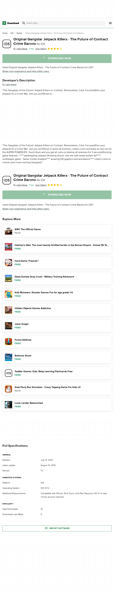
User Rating (48, 48)
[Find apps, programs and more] (63, 23)
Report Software (57, 528)
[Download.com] (10, 23)
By (20, 49)
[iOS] (12, 33)
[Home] (4, 33)
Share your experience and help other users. (26, 71)
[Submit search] (23, 23)
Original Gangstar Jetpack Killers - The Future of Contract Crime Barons (60, 41)
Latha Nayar (11, 84)
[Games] (19, 33)
